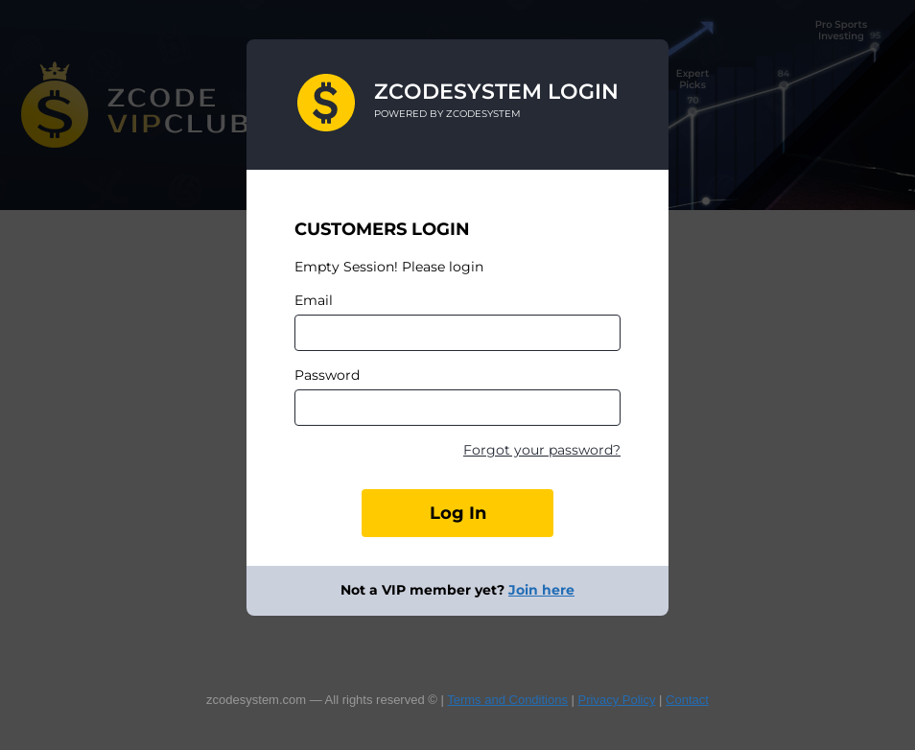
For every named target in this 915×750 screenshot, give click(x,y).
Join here (541, 589)
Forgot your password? (542, 449)
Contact (687, 699)
